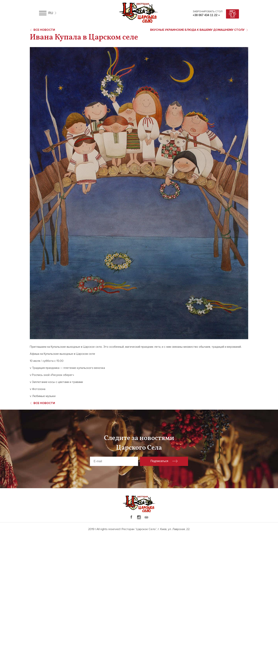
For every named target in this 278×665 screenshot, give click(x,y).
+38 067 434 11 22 (205, 15)
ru (50, 13)
